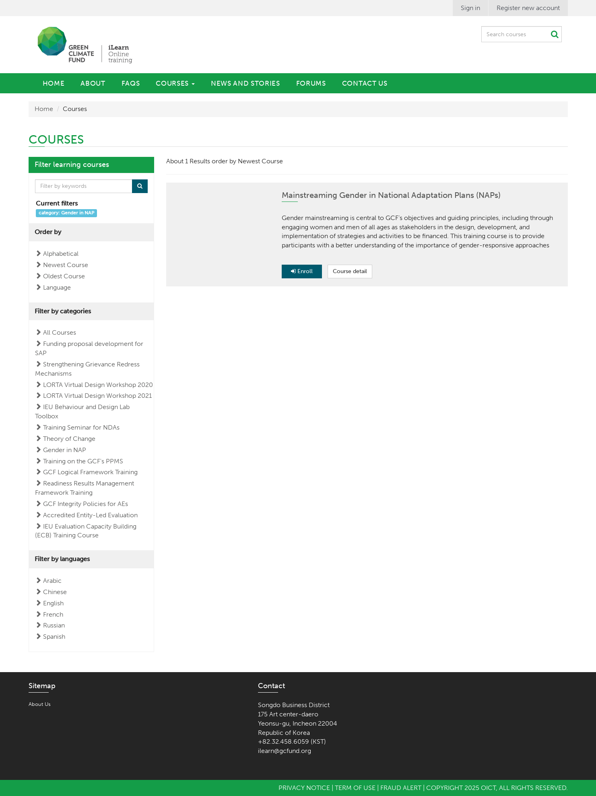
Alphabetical (60, 253)
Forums (311, 83)
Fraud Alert (400, 788)
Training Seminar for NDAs (81, 427)
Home (54, 83)
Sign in (470, 8)
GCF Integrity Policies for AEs (85, 504)
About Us (40, 704)
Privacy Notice (304, 788)
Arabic (52, 580)
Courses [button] (175, 83)
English (53, 603)
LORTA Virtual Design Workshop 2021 (97, 395)
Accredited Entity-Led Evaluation (90, 515)
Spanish (54, 636)
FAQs (131, 83)
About (92, 83)
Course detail (350, 271)
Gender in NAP (64, 450)
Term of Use (355, 788)
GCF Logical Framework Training (90, 472)
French (53, 614)
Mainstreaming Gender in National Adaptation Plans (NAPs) (391, 195)
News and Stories (245, 83)
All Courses (59, 332)
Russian (54, 625)
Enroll (302, 271)
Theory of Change (69, 438)
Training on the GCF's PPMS (83, 461)
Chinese (55, 592)
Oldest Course (64, 276)
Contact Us (365, 83)
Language (57, 287)
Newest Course (65, 265)
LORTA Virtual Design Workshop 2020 (98, 385)
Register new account (528, 8)
